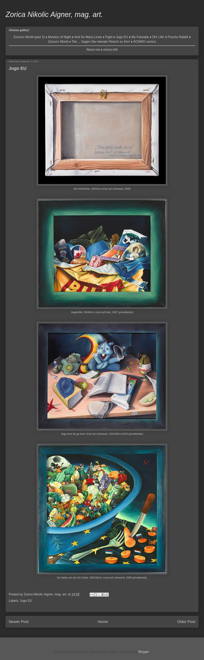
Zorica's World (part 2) (29, 37)
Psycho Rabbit (178, 37)
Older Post (186, 622)
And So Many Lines (88, 37)
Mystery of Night (59, 37)
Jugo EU (122, 37)
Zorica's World (58, 41)
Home (103, 622)
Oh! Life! (158, 37)
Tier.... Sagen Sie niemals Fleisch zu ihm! (101, 41)
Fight (109, 37)
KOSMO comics (144, 41)
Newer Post (18, 622)
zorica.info (110, 49)
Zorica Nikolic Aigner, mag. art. (54, 14)
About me (93, 49)
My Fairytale (140, 37)
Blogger (143, 651)
